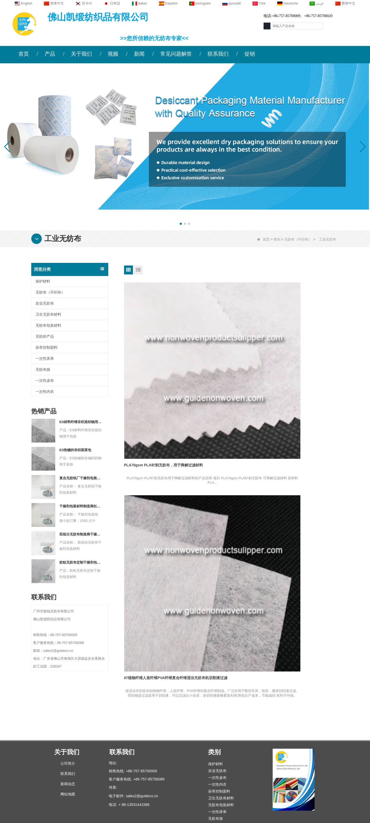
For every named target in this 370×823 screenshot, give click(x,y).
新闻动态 (67, 741)
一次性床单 (44, 358)
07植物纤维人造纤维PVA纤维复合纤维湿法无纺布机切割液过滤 (230, 358)
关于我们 (81, 54)
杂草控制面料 (46, 347)
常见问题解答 (176, 54)
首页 (23, 54)
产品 (50, 54)
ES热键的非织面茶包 (75, 450)
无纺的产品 (44, 336)
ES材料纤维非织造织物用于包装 (80, 422)
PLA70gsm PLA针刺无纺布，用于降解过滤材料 (158, 358)
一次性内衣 (44, 391)
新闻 (139, 54)
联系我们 (218, 54)
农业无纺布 (44, 303)
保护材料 (42, 281)
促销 (249, 54)
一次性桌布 (44, 380)
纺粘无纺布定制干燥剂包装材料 (80, 562)
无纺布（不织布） (298, 239)
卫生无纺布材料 (48, 314)
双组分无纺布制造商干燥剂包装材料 (80, 534)
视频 (113, 54)
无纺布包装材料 (48, 325)
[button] (181, 224)
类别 (277, 239)
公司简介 (67, 720)
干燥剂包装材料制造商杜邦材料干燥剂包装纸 (80, 506)
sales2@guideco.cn (142, 753)
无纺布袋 (42, 369)
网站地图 (67, 751)
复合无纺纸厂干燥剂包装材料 (80, 478)
